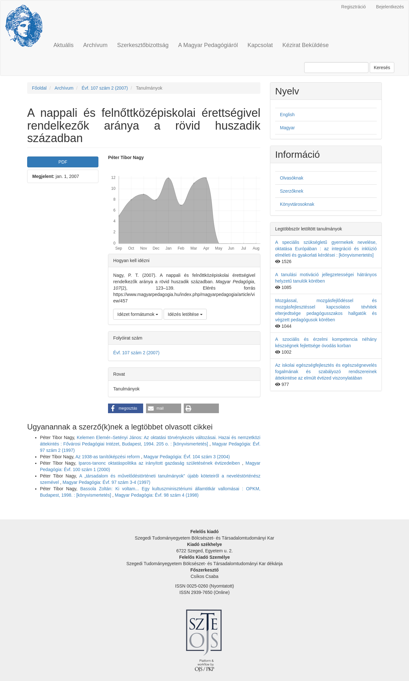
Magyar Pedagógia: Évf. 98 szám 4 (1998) (156, 495)
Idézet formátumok (137, 314)
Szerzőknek (291, 191)
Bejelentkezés (390, 6)
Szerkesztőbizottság (142, 45)
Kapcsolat (260, 45)
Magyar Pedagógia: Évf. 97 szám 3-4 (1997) (106, 482)
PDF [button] (62, 161)
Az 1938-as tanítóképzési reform (108, 456)
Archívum (95, 45)
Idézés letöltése (185, 314)
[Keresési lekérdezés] (336, 67)
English (287, 114)
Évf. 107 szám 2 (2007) (104, 88)
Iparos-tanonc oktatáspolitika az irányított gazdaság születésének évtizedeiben (160, 463)
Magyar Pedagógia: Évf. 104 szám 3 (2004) (186, 456)
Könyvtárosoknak (297, 204)
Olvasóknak (291, 177)
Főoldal (39, 88)
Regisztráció (353, 6)
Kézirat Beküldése (305, 45)
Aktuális (63, 45)
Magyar (287, 127)
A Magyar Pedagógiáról (208, 45)
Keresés (382, 67)
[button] (125, 408)
